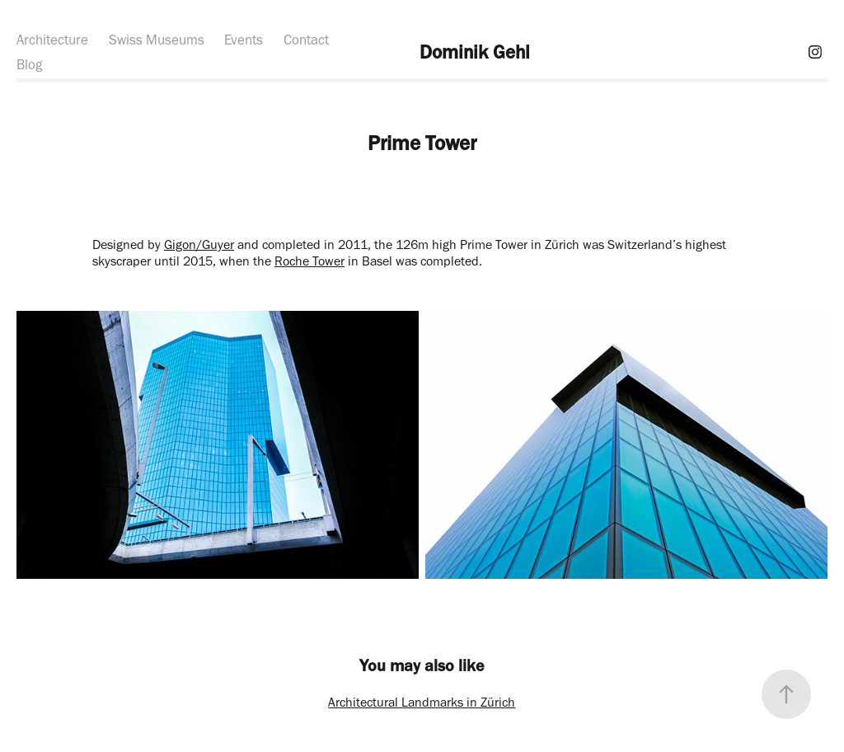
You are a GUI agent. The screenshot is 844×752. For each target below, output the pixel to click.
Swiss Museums (156, 39)
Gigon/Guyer (199, 244)
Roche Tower (309, 261)
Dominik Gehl (475, 51)
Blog (29, 64)
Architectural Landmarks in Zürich (421, 702)
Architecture (52, 39)
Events (243, 39)
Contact (306, 39)
